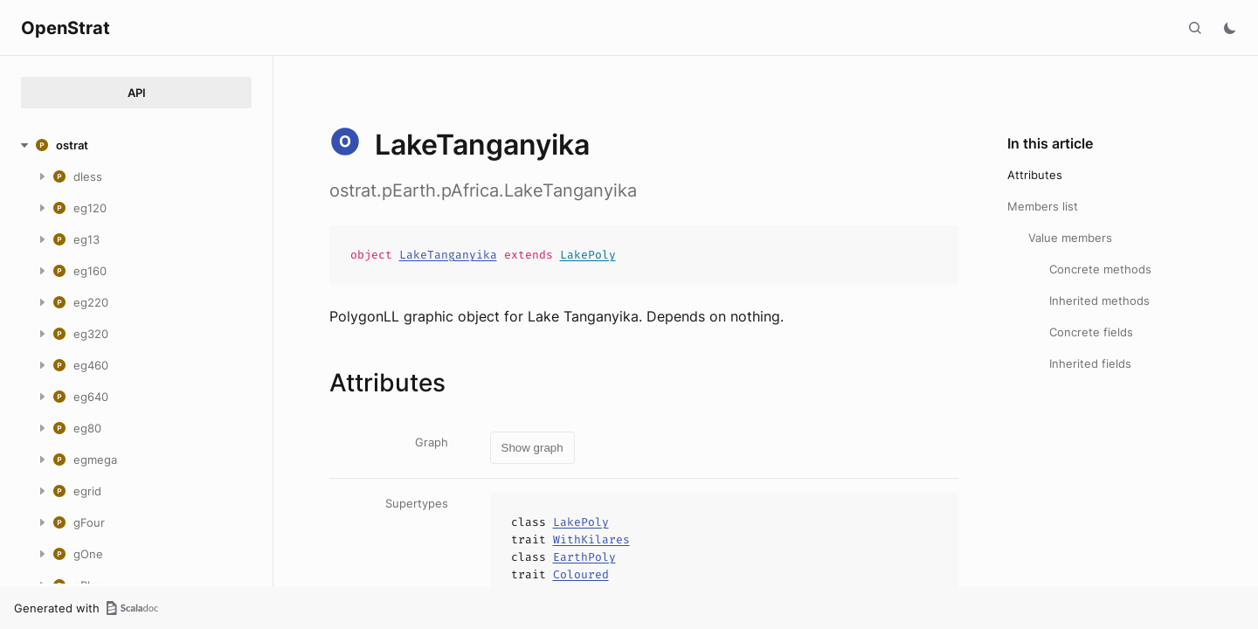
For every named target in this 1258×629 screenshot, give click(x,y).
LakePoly (588, 254)
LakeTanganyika (448, 254)
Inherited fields (1090, 363)
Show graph (532, 447)
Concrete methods (1100, 269)
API (137, 93)
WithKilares (591, 539)
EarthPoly (584, 557)
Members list (1042, 206)
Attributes (1034, 175)
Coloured (581, 574)
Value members (1070, 238)
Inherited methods (1099, 301)
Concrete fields (1091, 332)
